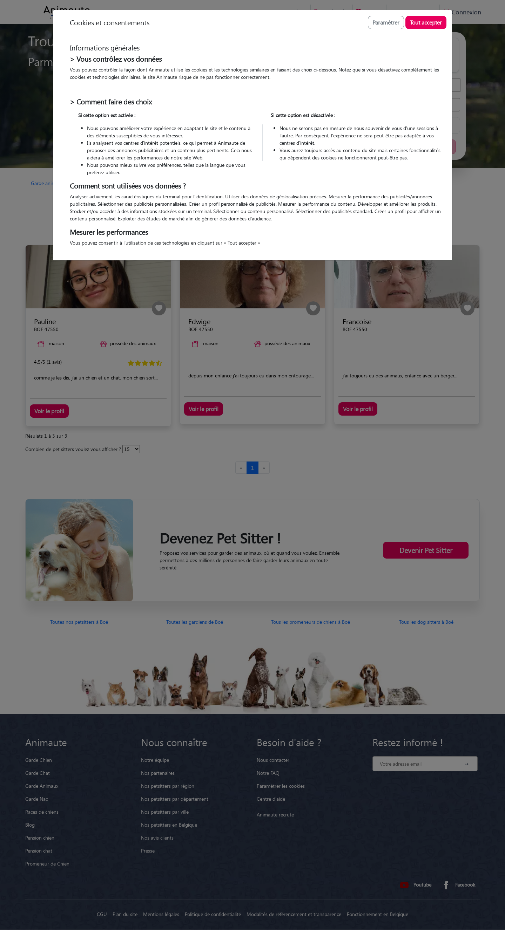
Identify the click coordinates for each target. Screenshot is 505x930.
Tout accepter (426, 22)
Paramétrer (385, 22)
